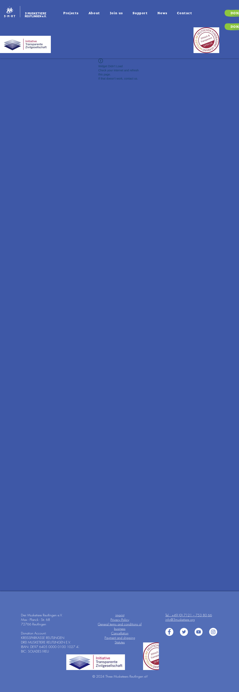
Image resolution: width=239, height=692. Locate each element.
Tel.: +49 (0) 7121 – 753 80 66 (188, 615)
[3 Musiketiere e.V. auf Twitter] (184, 632)
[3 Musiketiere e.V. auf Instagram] (213, 632)
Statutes (120, 642)
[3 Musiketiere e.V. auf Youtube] (199, 632)
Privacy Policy (120, 619)
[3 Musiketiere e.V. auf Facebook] (169, 632)
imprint (119, 615)
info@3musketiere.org (180, 619)
